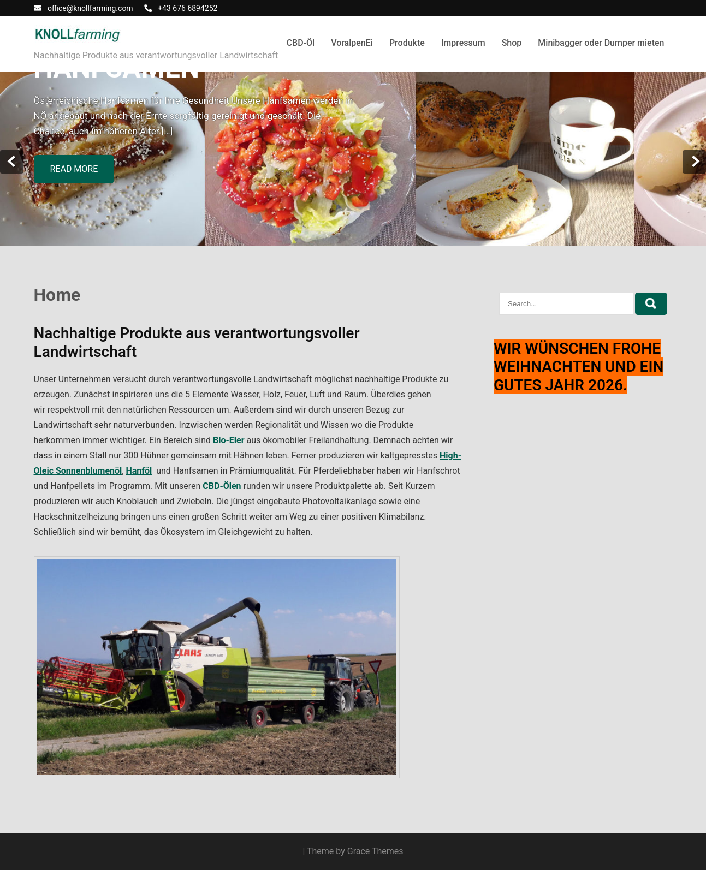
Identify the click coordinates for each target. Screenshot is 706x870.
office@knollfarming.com (90, 8)
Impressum (463, 43)
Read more (74, 169)
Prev (11, 162)
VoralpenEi (352, 43)
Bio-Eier (229, 440)
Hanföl (139, 471)
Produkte (407, 43)
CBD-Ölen (222, 486)
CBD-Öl (301, 43)
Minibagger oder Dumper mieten (601, 43)
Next (694, 162)
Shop (512, 43)
